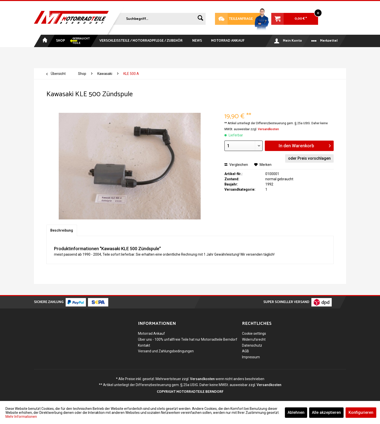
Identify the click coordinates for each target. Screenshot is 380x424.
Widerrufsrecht (254, 339)
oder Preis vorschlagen (309, 158)
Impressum (251, 357)
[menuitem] (159, 18)
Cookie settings (254, 333)
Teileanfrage (234, 19)
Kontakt (144, 345)
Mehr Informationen (21, 417)
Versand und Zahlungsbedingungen (166, 351)
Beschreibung (61, 230)
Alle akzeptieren (326, 412)
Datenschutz (252, 345)
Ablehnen (296, 412)
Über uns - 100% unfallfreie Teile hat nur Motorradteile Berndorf (187, 339)
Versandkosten (268, 129)
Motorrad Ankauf (151, 333)
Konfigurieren (361, 412)
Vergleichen (236, 165)
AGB (245, 351)
